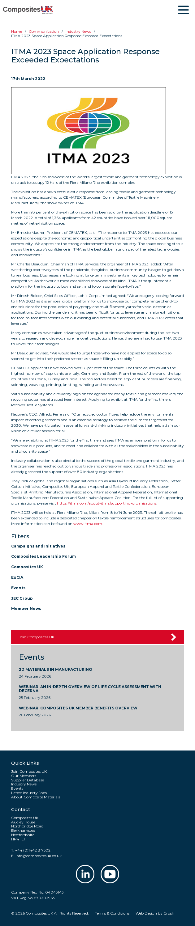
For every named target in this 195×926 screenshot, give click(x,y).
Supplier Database (27, 780)
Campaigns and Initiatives (38, 546)
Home (16, 31)
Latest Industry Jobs (29, 793)
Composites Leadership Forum (43, 556)
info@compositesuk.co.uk (38, 855)
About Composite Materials (35, 797)
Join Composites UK (36, 637)
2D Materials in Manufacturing (55, 669)
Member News (26, 608)
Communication (44, 31)
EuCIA (17, 577)
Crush (168, 913)
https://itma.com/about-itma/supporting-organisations (106, 503)
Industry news (78, 31)
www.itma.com (87, 523)
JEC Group (22, 598)
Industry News (24, 784)
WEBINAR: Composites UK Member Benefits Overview (78, 708)
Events (18, 588)
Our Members (23, 776)
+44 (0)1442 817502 (32, 850)
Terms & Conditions (112, 913)
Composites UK (27, 566)
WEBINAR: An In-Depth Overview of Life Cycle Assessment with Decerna (90, 689)
